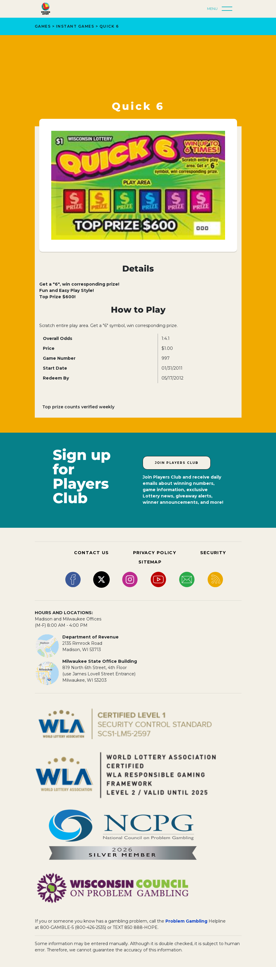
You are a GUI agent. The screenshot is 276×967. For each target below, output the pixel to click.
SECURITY (213, 552)
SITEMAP (150, 562)
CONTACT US (91, 552)
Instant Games (75, 26)
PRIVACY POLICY (154, 552)
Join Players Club (176, 463)
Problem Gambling (186, 921)
